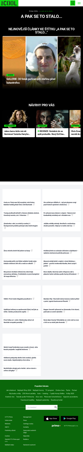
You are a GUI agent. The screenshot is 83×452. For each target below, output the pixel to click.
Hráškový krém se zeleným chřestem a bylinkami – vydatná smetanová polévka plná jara (61, 252)
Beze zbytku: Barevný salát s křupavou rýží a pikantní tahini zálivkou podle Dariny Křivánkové (61, 273)
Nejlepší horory (38, 390)
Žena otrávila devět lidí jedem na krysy (18, 251)
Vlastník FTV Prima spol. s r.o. (12, 440)
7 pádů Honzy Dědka (57, 393)
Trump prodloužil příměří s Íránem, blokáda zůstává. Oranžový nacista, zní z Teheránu (21, 214)
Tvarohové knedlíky (27, 400)
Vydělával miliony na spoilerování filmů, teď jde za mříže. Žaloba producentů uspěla (21, 311)
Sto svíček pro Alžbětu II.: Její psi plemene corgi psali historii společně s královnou (60, 204)
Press (25, 420)
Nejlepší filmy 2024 (24, 390)
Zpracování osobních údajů (29, 431)
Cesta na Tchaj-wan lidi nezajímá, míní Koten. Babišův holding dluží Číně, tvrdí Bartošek (19, 204)
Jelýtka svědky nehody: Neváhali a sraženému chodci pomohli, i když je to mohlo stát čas (59, 225)
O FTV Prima (9, 417)
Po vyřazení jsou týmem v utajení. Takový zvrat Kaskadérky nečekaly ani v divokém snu (60, 214)
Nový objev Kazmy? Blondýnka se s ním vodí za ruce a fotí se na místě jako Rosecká (61, 321)
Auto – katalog (42, 393)
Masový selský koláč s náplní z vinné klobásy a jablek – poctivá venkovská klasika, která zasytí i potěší (60, 263)
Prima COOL (33, 11)
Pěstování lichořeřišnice (52, 397)
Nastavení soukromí (29, 445)
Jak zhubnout (11, 390)
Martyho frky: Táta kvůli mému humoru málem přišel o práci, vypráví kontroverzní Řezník (61, 300)
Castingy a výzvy (28, 423)
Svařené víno (9, 397)
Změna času (60, 390)
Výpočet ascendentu (70, 397)
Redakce (26, 439)
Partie (68, 390)
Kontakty (26, 427)
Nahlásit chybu (9, 445)
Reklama (7, 423)
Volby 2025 (70, 393)
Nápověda (26, 436)
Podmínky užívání (10, 430)
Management (27, 417)
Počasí (74, 390)
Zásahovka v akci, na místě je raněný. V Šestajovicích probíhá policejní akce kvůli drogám (21, 226)
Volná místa (8, 420)
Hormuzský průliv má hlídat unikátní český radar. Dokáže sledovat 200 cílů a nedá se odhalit (20, 262)
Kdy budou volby (15, 393)
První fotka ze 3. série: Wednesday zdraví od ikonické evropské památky (19, 321)
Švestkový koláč (57, 400)
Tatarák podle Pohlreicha (25, 397)
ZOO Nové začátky (29, 393)
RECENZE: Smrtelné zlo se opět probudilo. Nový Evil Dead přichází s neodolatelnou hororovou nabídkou (51, 133)
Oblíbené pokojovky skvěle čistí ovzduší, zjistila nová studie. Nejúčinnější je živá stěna (20, 359)
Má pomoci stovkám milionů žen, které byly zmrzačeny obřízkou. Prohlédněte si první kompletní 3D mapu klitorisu (21, 274)
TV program (49, 390)
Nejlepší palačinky (42, 400)
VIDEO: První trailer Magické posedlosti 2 (19, 299)
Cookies (7, 436)
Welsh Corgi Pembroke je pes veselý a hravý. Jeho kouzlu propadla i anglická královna (21, 348)
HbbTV (7, 427)
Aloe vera (39, 397)
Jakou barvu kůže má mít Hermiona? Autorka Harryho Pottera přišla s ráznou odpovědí (16, 133)
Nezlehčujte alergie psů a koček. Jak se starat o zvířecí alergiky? (20, 369)
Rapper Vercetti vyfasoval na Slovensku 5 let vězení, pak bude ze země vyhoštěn (61, 311)
